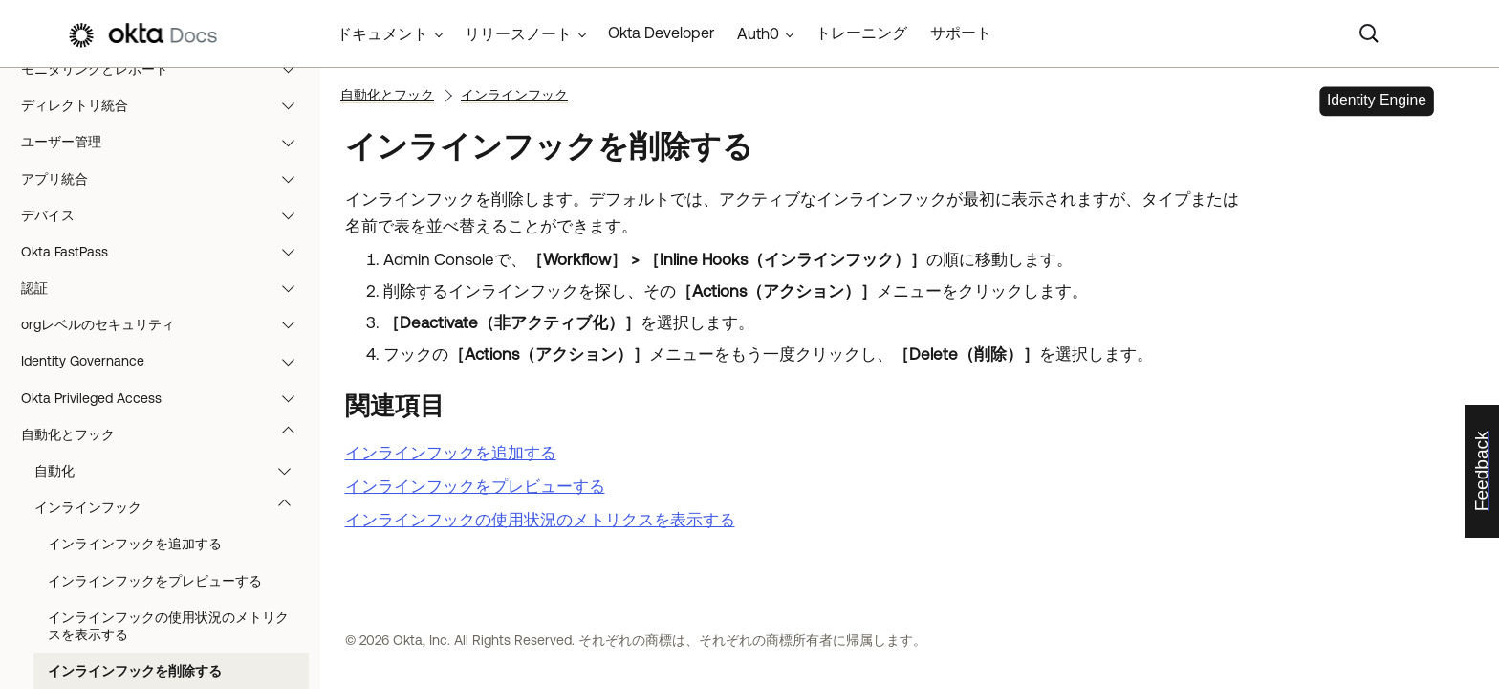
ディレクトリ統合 (167, 105)
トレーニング (861, 32)
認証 (167, 288)
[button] (292, 69)
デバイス (167, 215)
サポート (960, 32)
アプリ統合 (167, 179)
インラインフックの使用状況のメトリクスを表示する (168, 626)
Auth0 (758, 33)
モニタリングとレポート (167, 69)
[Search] (1369, 33)
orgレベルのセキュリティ (167, 324)
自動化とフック (167, 434)
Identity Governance (167, 361)
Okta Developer (661, 32)
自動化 (171, 471)
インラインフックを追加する (135, 543)
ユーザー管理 (167, 141)
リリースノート (518, 33)
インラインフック (171, 507)
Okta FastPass (167, 251)
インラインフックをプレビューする (155, 581)
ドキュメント (382, 33)
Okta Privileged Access (167, 398)
